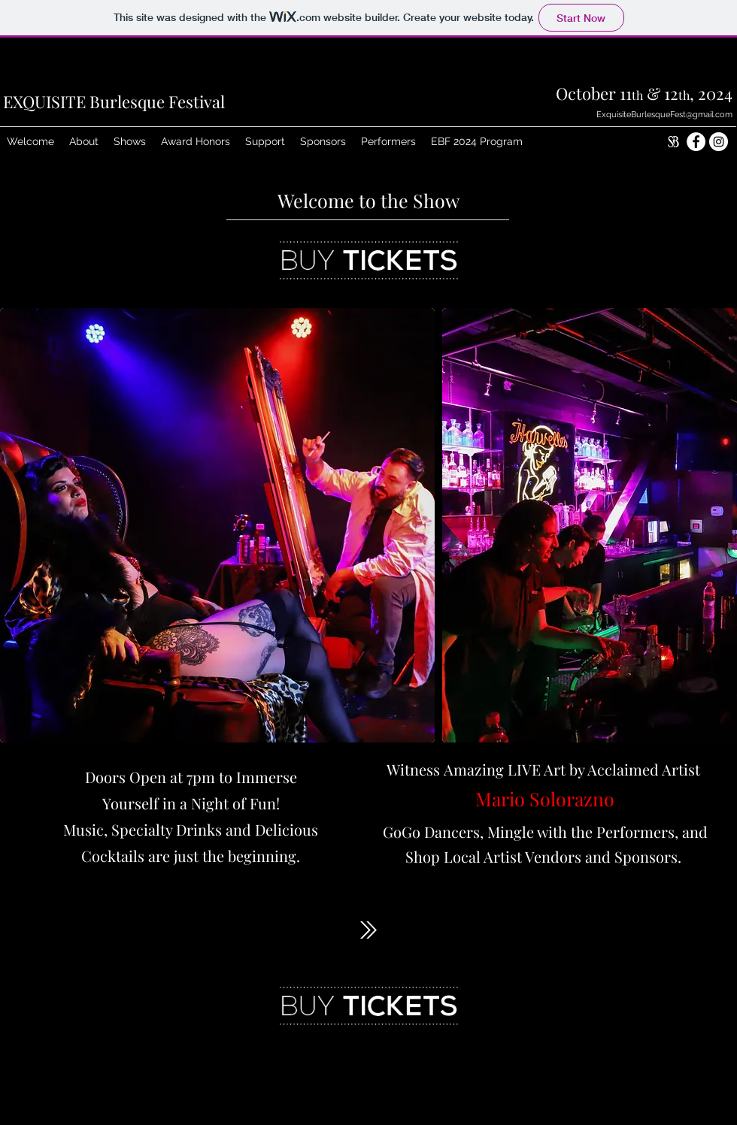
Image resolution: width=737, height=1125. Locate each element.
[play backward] (19, 525)
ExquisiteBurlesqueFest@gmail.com (664, 114)
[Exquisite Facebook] (696, 141)
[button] (84, 141)
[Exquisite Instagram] (718, 141)
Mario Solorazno (544, 798)
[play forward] (718, 525)
